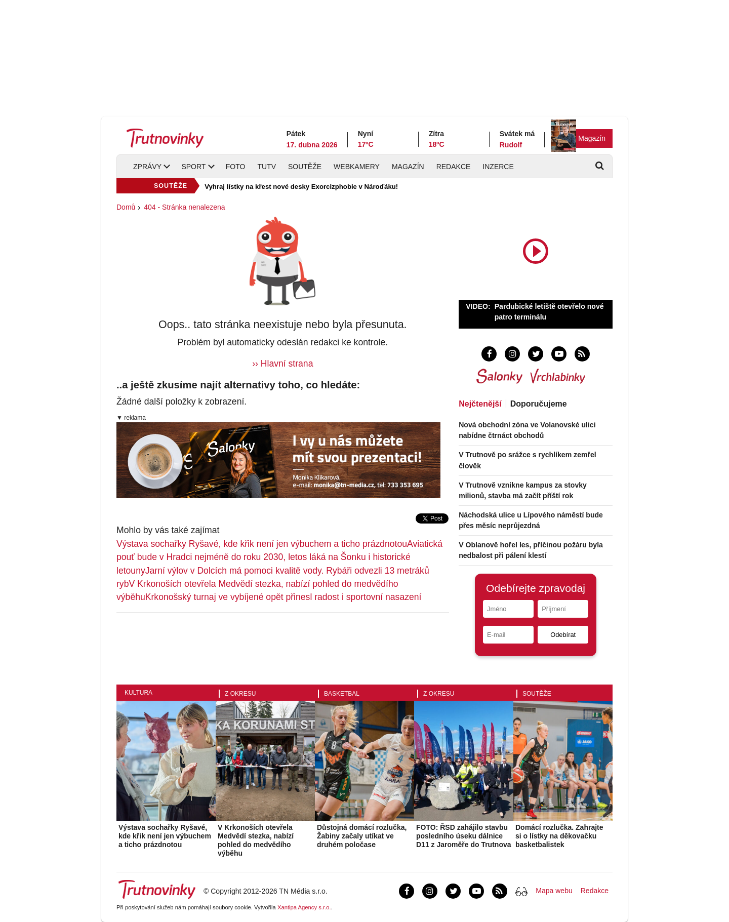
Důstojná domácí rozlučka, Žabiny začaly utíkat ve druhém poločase (362, 836)
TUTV (266, 167)
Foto (236, 167)
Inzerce (497, 167)
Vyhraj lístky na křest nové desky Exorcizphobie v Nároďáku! (301, 186)
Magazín (591, 138)
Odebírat (563, 634)
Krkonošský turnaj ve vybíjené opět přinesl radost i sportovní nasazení (283, 597)
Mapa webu (554, 891)
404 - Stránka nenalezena (184, 207)
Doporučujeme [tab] (538, 403)
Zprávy (147, 167)
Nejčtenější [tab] (480, 403)
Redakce (453, 167)
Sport (193, 167)
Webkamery (357, 167)
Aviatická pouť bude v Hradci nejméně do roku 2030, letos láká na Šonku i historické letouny (279, 557)
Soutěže (304, 167)
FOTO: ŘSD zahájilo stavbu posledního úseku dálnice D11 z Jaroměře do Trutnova (463, 836)
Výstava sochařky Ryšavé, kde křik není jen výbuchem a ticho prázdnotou (261, 544)
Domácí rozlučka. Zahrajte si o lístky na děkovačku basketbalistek (559, 836)
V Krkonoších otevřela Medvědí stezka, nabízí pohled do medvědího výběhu (256, 840)
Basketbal (341, 693)
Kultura (138, 692)
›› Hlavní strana (282, 363)
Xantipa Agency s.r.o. (304, 907)
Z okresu (240, 693)
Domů (125, 207)
